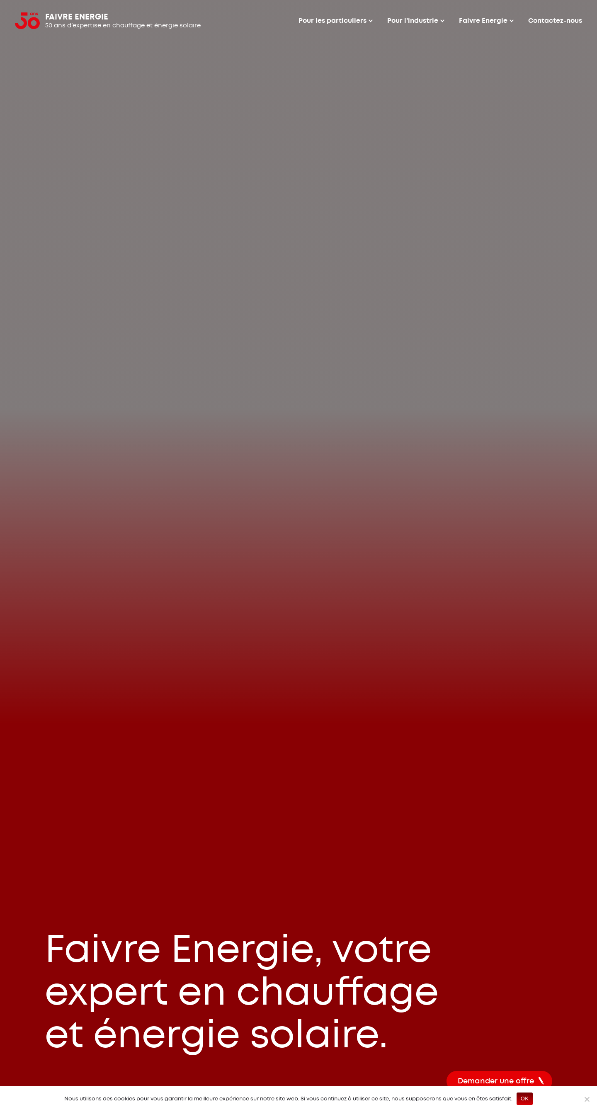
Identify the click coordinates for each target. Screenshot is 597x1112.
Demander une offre (501, 1081)
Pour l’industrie (412, 21)
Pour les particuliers (332, 21)
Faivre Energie (483, 21)
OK (525, 1098)
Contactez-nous (555, 21)
